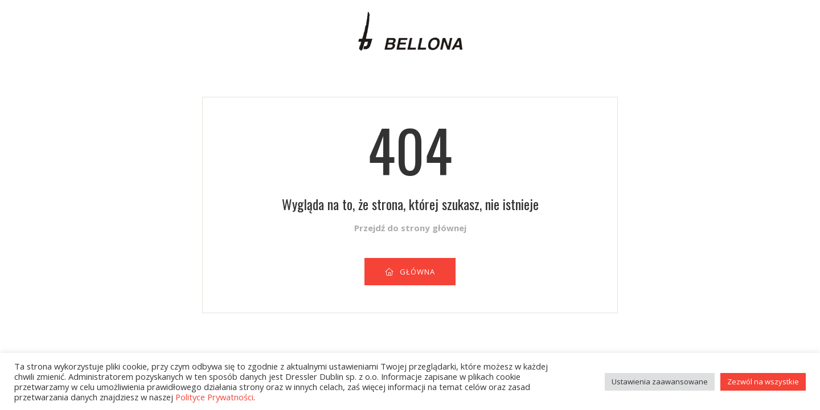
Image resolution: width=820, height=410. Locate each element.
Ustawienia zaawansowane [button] (660, 381)
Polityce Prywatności (214, 397)
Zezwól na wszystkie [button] (763, 381)
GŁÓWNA (410, 271)
